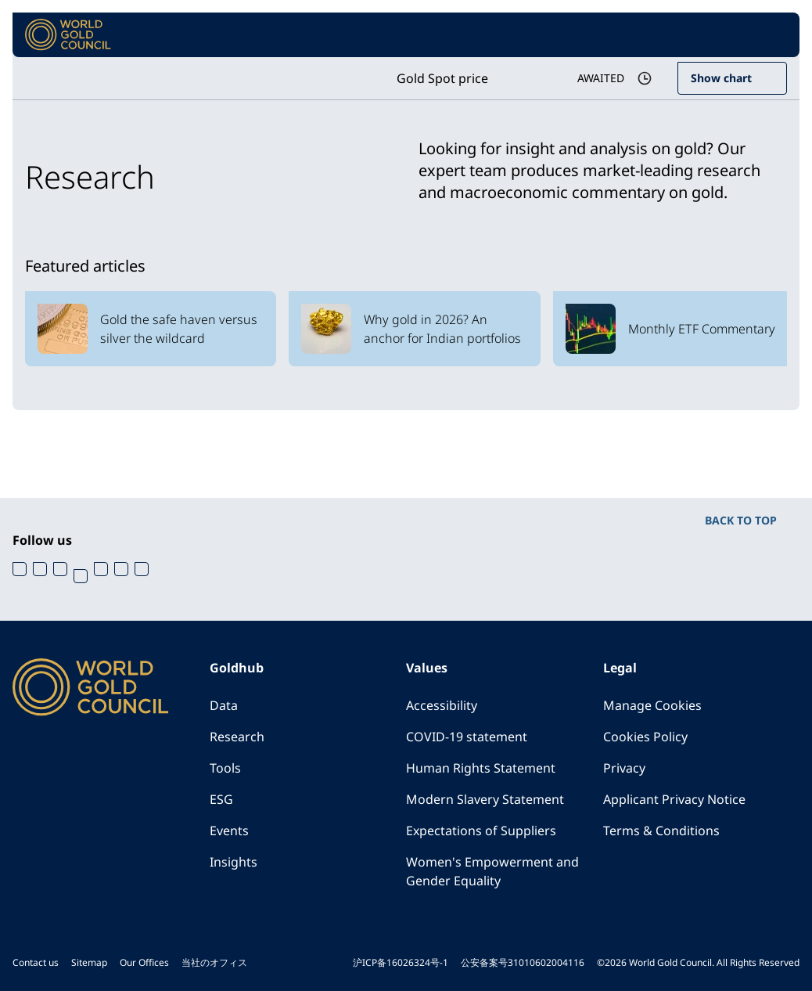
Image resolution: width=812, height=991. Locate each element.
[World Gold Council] (68, 35)
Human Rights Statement (480, 768)
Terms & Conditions (661, 830)
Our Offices (144, 962)
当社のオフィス (214, 962)
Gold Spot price (442, 78)
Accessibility (441, 705)
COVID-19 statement (466, 736)
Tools (225, 768)
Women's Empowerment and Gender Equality (492, 871)
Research (237, 736)
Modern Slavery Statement (485, 799)
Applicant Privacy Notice (674, 799)
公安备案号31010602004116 (522, 962)
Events (229, 830)
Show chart (721, 77)
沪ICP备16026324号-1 (400, 962)
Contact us (36, 962)
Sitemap (89, 962)
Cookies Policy (645, 736)
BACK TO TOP (741, 520)
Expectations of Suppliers (481, 830)
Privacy (624, 768)
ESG (221, 799)
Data (224, 705)
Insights (233, 861)
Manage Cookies (652, 705)
